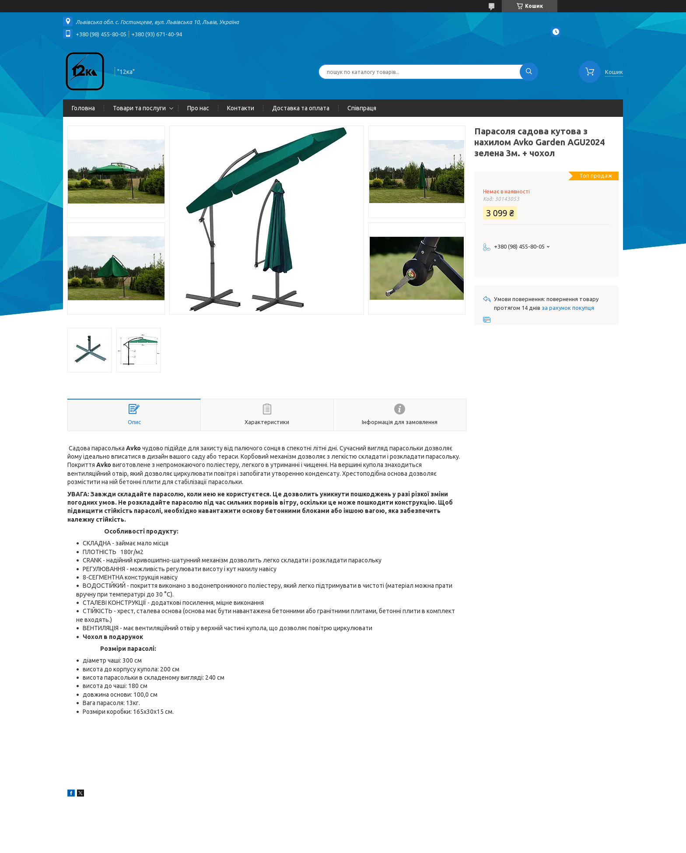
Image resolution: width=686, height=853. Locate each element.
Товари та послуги (139, 108)
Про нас (198, 108)
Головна (83, 108)
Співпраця (361, 108)
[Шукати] (529, 72)
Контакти (240, 108)
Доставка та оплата (300, 108)
